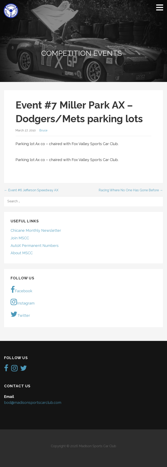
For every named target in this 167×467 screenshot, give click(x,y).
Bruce (43, 130)
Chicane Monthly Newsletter (36, 230)
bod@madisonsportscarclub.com (32, 402)
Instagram (23, 302)
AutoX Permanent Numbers (35, 245)
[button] (161, 7)
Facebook (21, 289)
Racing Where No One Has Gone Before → (131, 190)
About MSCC (22, 253)
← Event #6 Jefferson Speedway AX (31, 190)
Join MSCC (20, 238)
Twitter (20, 314)
